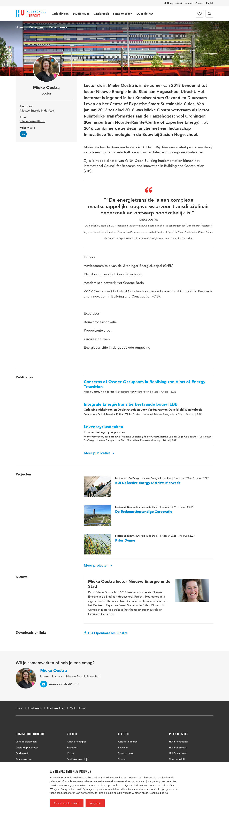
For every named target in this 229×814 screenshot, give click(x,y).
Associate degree (76, 741)
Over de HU (144, 13)
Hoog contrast (173, 3)
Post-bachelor (126, 753)
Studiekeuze (81, 13)
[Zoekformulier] (209, 14)
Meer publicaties (99, 453)
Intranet (189, 3)
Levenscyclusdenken (103, 426)
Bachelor (72, 747)
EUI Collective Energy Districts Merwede (148, 483)
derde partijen (84, 777)
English (209, 3)
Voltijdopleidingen (26, 741)
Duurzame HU (177, 759)
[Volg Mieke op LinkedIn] (23, 134)
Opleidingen (60, 13)
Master (71, 753)
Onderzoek (101, 13)
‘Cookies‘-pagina (158, 792)
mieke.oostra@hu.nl (32, 121)
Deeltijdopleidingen (27, 747)
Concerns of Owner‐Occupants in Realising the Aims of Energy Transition (144, 384)
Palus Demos (125, 540)
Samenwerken (122, 13)
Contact (199, 3)
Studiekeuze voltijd (77, 759)
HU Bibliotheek (177, 747)
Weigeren (95, 803)
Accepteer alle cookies (66, 803)
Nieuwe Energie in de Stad (37, 110)
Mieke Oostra (53, 670)
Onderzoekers (58, 27)
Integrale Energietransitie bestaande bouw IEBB (131, 404)
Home (19, 27)
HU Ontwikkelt (177, 753)
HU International (178, 741)
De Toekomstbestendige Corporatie (143, 512)
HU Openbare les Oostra (106, 633)
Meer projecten (98, 565)
